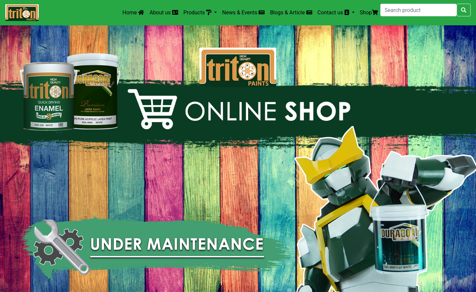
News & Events (243, 12)
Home (133, 12)
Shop (369, 12)
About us (163, 12)
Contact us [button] (334, 12)
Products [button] (198, 12)
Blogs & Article (291, 12)
